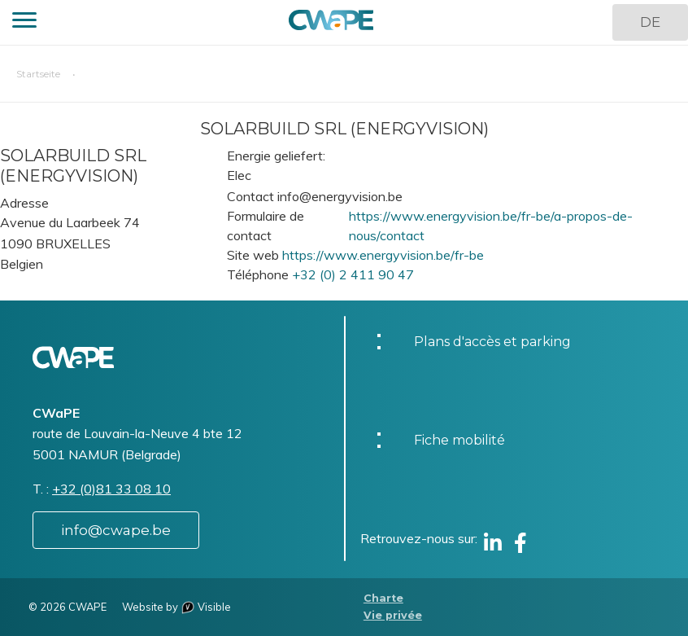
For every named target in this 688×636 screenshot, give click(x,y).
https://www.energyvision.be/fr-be (383, 255)
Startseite (38, 74)
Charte (383, 598)
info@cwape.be (116, 530)
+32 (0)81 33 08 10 (111, 488)
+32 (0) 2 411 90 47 (353, 274)
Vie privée (393, 615)
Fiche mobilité (459, 440)
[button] (24, 22)
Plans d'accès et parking (492, 341)
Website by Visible (176, 606)
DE (650, 22)
